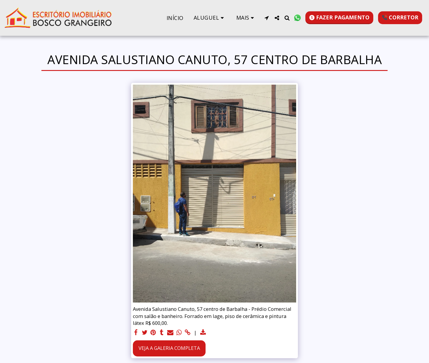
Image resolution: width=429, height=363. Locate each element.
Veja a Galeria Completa (169, 348)
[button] (210, 17)
